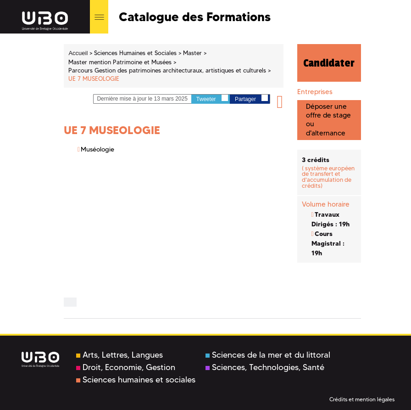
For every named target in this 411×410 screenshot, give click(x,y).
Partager (251, 98)
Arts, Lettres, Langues (119, 355)
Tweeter (212, 98)
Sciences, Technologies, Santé (265, 367)
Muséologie (97, 149)
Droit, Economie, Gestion (125, 367)
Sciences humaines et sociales (135, 380)
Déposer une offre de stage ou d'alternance (328, 119)
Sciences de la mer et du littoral (268, 355)
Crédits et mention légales (361, 399)
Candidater (329, 63)
